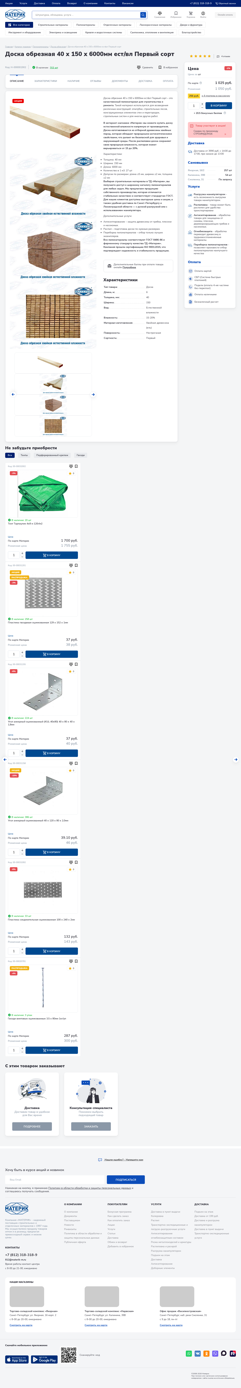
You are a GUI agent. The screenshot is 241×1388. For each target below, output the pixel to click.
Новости (69, 1225)
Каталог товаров (23, 46)
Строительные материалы (53, 25)
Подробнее (129, 267)
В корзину (219, 106)
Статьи (111, 1233)
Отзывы (95, 81)
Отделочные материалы (117, 25)
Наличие (74, 81)
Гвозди (81, 455)
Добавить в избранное (121, 1246)
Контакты (109, 3)
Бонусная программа (120, 1211)
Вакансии (127, 3)
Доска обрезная (58, 46)
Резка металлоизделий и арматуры (171, 1242)
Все (10, 455)
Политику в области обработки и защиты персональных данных (89, 1188)
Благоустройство (191, 32)
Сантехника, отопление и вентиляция (152, 32)
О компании (90, 3)
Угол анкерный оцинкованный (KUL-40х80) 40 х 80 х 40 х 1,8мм (41, 724)
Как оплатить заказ (119, 1220)
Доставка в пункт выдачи (165, 1211)
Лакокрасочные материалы (156, 25)
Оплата (56, 3)
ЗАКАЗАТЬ (91, 1128)
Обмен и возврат (117, 1242)
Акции (9, 3)
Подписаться (126, 1180)
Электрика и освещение (63, 32)
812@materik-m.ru (15, 1259)
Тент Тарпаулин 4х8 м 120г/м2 (25, 523)
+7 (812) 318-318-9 (201, 3)
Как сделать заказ (118, 1216)
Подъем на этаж (160, 1255)
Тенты (24, 455)
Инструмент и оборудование (24, 32)
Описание (17, 81)
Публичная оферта (75, 1242)
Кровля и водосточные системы (103, 32)
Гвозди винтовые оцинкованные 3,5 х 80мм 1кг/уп (37, 1020)
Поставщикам (72, 1220)
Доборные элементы (163, 1268)
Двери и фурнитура (191, 25)
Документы (120, 81)
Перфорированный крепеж (52, 455)
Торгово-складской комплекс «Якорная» (34, 1311)
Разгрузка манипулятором (166, 1251)
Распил (155, 1220)
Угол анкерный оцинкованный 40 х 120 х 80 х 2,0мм (38, 821)
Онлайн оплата (225, 14)
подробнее (32, 1128)
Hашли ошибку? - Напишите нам (120, 1159)
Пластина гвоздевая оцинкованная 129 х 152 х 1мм (38, 623)
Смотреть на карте (21, 1325)
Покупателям (117, 1204)
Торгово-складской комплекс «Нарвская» (109, 1311)
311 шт (54, 67)
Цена (10, 537)
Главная (9, 46)
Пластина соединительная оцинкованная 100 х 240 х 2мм (41, 920)
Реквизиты (70, 1229)
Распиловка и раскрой (164, 1246)
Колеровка (157, 1216)
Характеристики (45, 81)
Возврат (72, 3)
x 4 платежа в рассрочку (216, 95)
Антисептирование (162, 1263)
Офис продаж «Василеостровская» (180, 1311)
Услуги (23, 3)
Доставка (39, 3)
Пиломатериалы (85, 25)
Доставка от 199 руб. (206, 1216)
